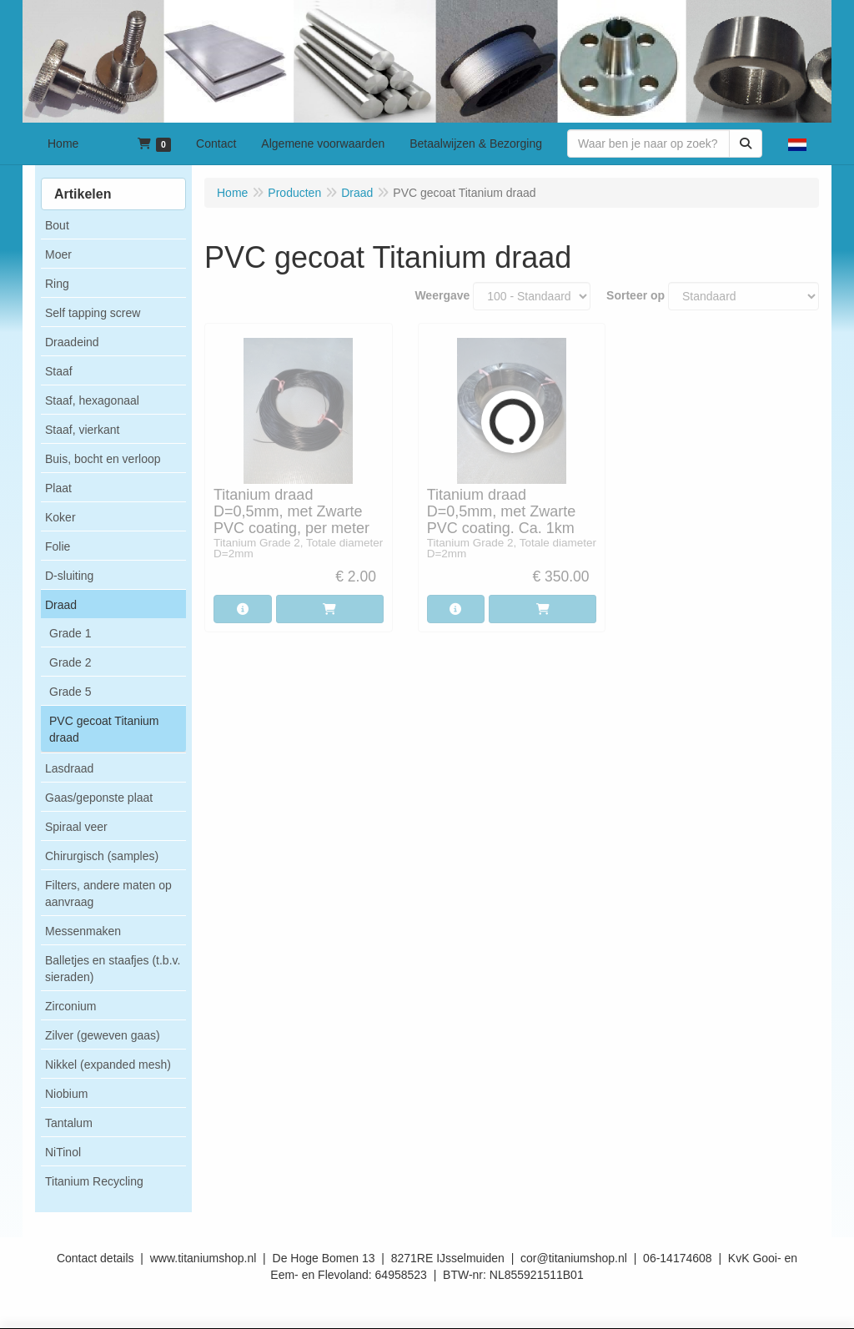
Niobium (66, 1093)
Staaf (59, 371)
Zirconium (70, 1006)
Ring (57, 283)
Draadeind (72, 342)
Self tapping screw (92, 313)
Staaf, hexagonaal (92, 400)
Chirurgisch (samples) (101, 856)
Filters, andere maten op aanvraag (108, 893)
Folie (57, 546)
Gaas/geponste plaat (99, 797)
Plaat (58, 488)
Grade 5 (70, 691)
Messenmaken (83, 931)
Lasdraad (69, 768)
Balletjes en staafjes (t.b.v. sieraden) (112, 969)
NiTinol (63, 1152)
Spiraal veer (76, 826)
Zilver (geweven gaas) (102, 1035)
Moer (58, 254)
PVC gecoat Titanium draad (104, 729)
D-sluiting (69, 575)
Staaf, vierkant (82, 429)
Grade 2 (70, 662)
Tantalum (69, 1123)
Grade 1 (70, 633)
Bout (57, 225)
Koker (60, 517)
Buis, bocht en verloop (103, 459)
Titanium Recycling (94, 1181)
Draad (61, 605)
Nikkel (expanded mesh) (108, 1064)
